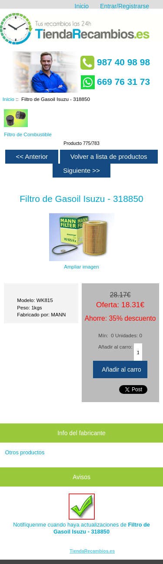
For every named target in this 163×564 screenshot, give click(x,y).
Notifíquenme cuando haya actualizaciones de (81, 514)
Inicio (82, 6)
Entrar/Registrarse (124, 6)
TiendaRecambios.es (92, 551)
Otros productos (25, 452)
